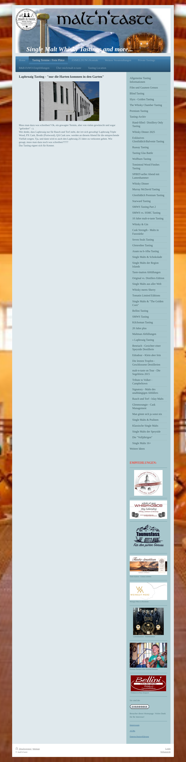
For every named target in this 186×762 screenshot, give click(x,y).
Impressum (135, 725)
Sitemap (36, 749)
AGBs (132, 731)
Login (167, 748)
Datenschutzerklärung (139, 736)
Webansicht (165, 752)
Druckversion (24, 749)
